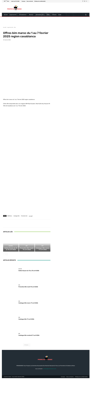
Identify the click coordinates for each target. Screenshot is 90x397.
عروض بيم (31, 233)
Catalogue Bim (16, 233)
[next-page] (7, 273)
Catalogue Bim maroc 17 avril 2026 (42, 267)
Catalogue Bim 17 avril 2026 (26, 338)
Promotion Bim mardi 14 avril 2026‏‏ (27, 267)
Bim (15, 27)
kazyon (10, 265)
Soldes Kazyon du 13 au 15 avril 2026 (10, 267)
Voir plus (26, 363)
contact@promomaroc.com (49, 387)
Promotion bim (24, 233)
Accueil (4, 27)
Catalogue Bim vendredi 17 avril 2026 (28, 354)
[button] (86, 15)
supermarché (10, 27)
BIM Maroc (9, 233)
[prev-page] (4, 273)
